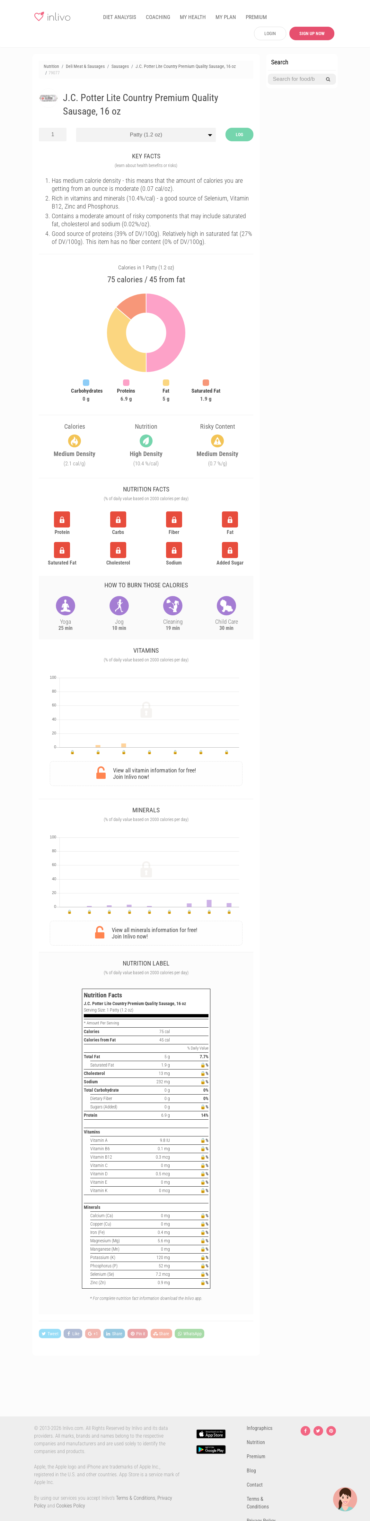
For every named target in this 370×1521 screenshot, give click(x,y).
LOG (239, 134)
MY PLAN (226, 17)
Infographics (259, 1428)
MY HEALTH (193, 17)
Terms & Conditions (135, 1498)
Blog (251, 1471)
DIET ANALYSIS (119, 17)
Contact (255, 1485)
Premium (256, 1456)
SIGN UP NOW (312, 33)
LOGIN (270, 33)
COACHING (158, 17)
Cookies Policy (70, 1506)
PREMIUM (256, 17)
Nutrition (256, 1442)
